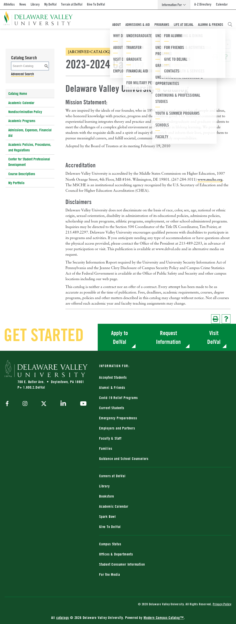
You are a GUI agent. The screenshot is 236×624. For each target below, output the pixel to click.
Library (35, 4)
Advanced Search (22, 74)
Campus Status (110, 544)
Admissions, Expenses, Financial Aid (30, 133)
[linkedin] (63, 404)
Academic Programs (21, 120)
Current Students (111, 407)
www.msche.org (210, 179)
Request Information (168, 337)
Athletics (9, 4)
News (22, 4)
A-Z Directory (202, 4)
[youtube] (82, 404)
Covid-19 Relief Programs (118, 397)
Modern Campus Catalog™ (164, 617)
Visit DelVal (214, 337)
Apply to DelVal (119, 337)
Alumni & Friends (210, 24)
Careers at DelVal (112, 476)
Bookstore (106, 496)
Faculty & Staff (110, 438)
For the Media (109, 574)
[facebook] (8, 404)
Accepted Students (113, 377)
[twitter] (44, 404)
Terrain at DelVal (71, 4)
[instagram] (25, 404)
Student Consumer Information (122, 564)
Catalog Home (17, 93)
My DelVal (50, 4)
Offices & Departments (116, 554)
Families (105, 448)
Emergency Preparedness (118, 418)
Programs (161, 24)
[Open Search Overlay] (230, 24)
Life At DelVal (183, 24)
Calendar (222, 4)
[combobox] (184, 44)
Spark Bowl (107, 516)
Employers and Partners (117, 428)
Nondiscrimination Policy (25, 111)
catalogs (62, 617)
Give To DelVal (96, 4)
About (116, 24)
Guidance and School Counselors (123, 458)
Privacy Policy (222, 604)
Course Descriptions (21, 173)
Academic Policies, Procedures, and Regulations (29, 147)
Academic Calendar (21, 102)
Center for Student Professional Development (29, 162)
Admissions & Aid (137, 24)
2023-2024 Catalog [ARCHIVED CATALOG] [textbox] (169, 44)
